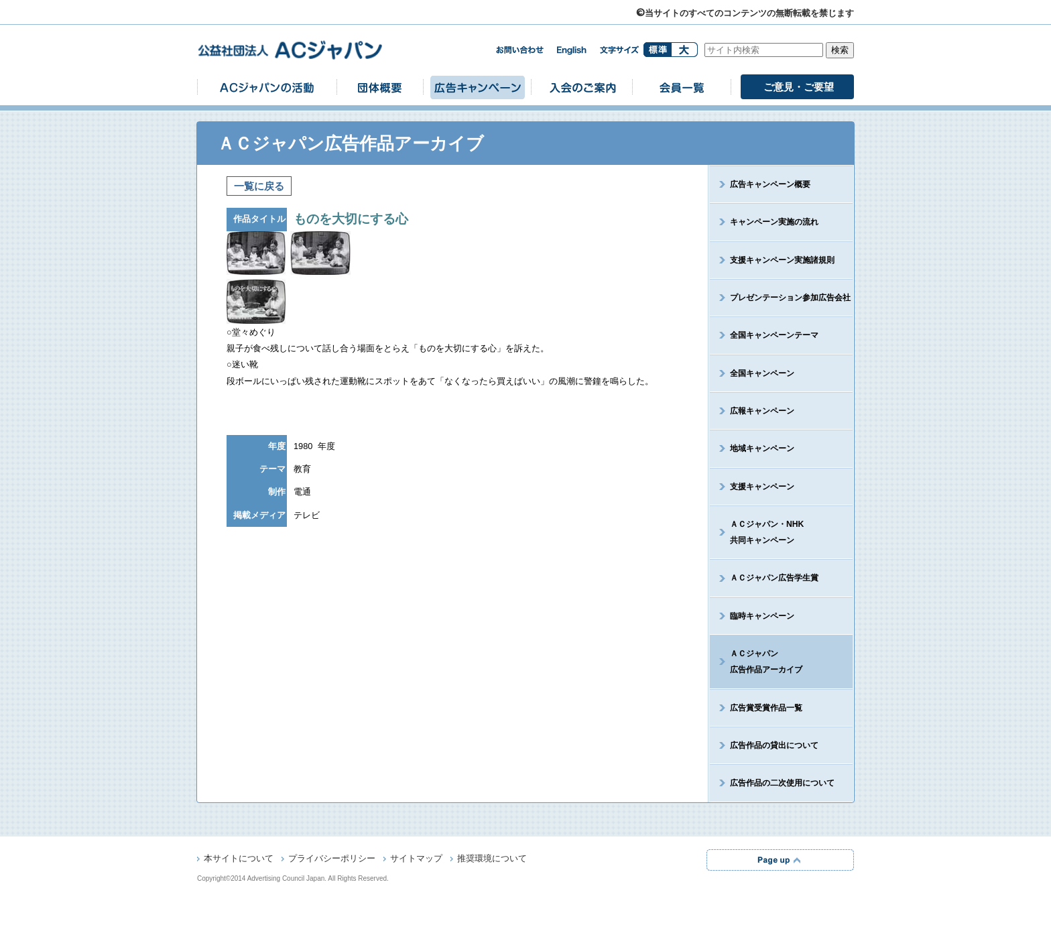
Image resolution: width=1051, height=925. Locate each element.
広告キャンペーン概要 (770, 184)
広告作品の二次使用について (782, 783)
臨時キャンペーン (762, 616)
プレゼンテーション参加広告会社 (790, 297)
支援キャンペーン (762, 486)
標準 (657, 49)
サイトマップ (416, 859)
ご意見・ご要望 (798, 86)
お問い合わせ (519, 50)
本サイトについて (238, 859)
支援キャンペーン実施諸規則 (782, 260)
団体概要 (380, 86)
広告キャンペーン (477, 86)
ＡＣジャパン (756, 661)
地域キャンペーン (762, 448)
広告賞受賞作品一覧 (766, 708)
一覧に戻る (259, 186)
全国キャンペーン (762, 373)
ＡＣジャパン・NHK (757, 532)
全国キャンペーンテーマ (774, 335)
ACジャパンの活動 (266, 86)
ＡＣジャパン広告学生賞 (774, 577)
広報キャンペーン (762, 411)
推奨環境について (492, 859)
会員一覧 (681, 86)
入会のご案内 (582, 86)
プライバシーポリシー (331, 859)
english (571, 50)
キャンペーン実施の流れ (774, 222)
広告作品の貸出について (774, 745)
